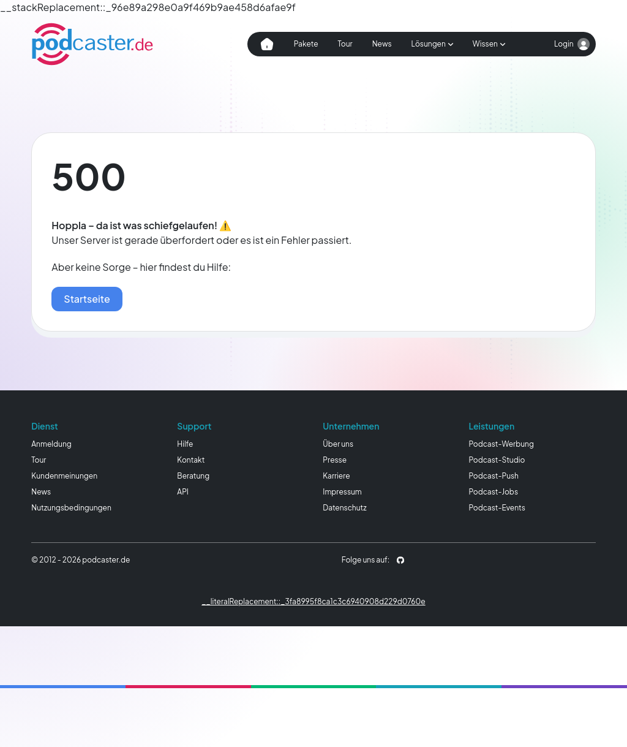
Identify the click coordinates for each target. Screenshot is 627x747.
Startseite (87, 298)
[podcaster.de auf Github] (400, 560)
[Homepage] (92, 44)
